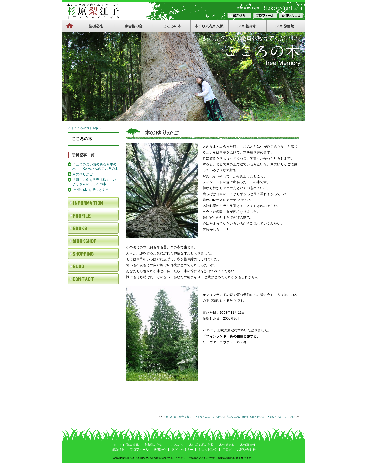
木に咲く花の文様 (201, 445)
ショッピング (208, 449)
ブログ (227, 449)
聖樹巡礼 (132, 445)
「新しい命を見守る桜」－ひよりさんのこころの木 (94, 182)
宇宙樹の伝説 (153, 445)
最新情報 (118, 449)
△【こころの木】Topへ (84, 128)
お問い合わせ (246, 449)
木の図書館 (247, 445)
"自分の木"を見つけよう (90, 190)
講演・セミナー (182, 449)
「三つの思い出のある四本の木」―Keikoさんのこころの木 (95, 166)
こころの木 (176, 445)
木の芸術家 (226, 445)
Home (117, 445)
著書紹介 (160, 449)
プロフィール (139, 449)
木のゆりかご (82, 174)
